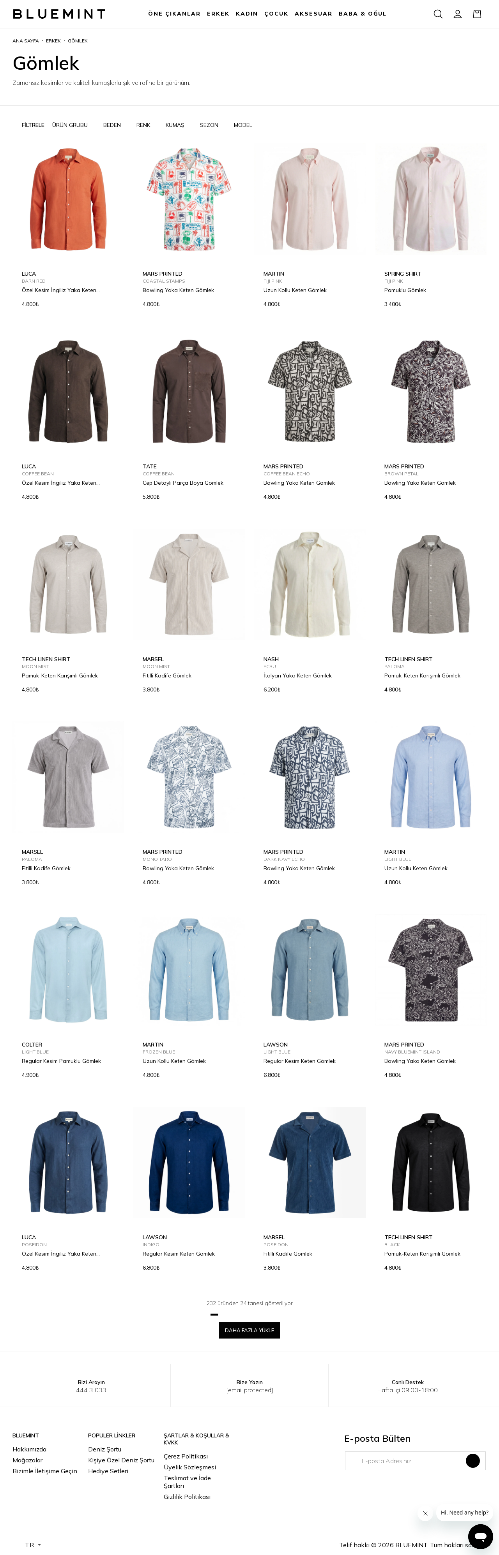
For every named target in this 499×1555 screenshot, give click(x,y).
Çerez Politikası (186, 1456)
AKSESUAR (314, 13)
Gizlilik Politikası (187, 1496)
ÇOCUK (276, 13)
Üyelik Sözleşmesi (190, 1467)
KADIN (247, 13)
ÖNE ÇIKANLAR (174, 13)
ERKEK (218, 13)
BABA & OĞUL (363, 13)
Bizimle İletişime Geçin (44, 1471)
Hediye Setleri (108, 1471)
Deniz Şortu (104, 1449)
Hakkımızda (29, 1449)
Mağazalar (27, 1460)
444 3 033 (91, 1390)
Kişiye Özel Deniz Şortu (121, 1460)
